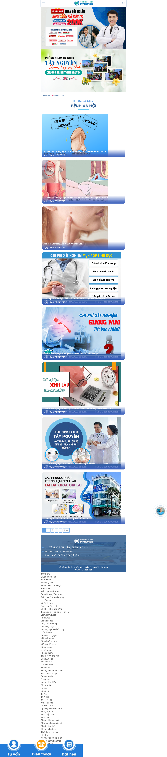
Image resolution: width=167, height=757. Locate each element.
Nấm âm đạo (47, 632)
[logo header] (83, 3)
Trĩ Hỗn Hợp (47, 700)
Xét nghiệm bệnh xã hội (52, 670)
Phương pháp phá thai (51, 723)
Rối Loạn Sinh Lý (49, 606)
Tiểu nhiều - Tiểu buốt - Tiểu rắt (55, 612)
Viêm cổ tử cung (48, 644)
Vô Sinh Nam (47, 603)
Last (66, 530)
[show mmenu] (43, 3)
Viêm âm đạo (47, 621)
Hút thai (44, 735)
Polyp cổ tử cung (49, 624)
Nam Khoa (46, 580)
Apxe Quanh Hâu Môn (51, 708)
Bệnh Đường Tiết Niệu (51, 594)
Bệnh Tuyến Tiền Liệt (51, 585)
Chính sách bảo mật (83, 570)
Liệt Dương (46, 600)
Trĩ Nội (44, 694)
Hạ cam (44, 688)
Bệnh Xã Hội (47, 659)
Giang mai (46, 679)
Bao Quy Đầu (47, 583)
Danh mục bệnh (48, 577)
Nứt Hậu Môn (47, 703)
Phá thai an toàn (48, 726)
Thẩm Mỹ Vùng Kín (50, 656)
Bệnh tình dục (47, 676)
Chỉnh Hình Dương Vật (51, 609)
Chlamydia (46, 685)
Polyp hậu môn (48, 714)
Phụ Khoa (45, 618)
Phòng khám (47, 653)
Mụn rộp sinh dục (49, 673)
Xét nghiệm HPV (48, 682)
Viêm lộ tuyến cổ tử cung (52, 629)
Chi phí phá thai (48, 729)
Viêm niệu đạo (47, 627)
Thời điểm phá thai (49, 732)
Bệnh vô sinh (47, 647)
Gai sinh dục (47, 665)
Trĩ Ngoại (45, 697)
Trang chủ (46, 574)
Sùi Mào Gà (46, 662)
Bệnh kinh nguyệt (49, 635)
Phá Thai (45, 717)
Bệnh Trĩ (45, 691)
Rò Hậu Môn (47, 706)
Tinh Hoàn (46, 588)
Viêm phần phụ (48, 638)
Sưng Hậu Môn (48, 711)
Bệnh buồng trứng (49, 641)
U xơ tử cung (47, 650)
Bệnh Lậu (45, 667)
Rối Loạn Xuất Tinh (50, 591)
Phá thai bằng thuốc (50, 720)
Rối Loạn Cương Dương (52, 597)
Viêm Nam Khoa (48, 615)
